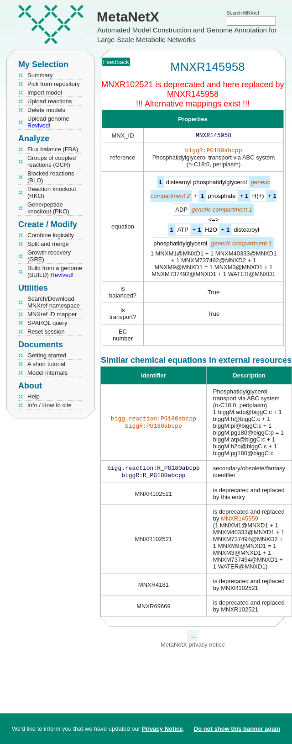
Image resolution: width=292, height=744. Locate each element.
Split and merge (48, 243)
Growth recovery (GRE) (49, 256)
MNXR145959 (239, 520)
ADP (181, 210)
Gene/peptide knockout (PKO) (48, 208)
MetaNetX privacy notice (193, 646)
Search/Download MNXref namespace (53, 302)
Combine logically (50, 235)
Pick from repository (53, 83)
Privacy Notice (162, 728)
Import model (44, 92)
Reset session (46, 331)
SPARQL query (47, 322)
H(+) (258, 197)
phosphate (222, 197)
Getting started (46, 355)
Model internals (47, 372)
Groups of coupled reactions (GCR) (51, 161)
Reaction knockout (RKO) (51, 192)
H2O (211, 230)
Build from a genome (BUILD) (54, 271)
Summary (40, 75)
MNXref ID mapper (52, 314)
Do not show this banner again (237, 728)
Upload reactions (49, 101)
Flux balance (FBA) (52, 149)
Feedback (116, 61)
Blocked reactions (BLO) (50, 177)
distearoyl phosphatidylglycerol (206, 184)
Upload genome (48, 122)
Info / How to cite (49, 405)
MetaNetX (128, 16)
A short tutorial (46, 364)
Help (33, 396)
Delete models (46, 109)
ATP (182, 230)
